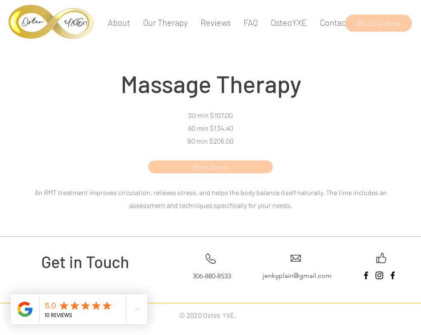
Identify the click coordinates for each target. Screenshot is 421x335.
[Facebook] (366, 275)
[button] (165, 22)
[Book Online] (378, 23)
